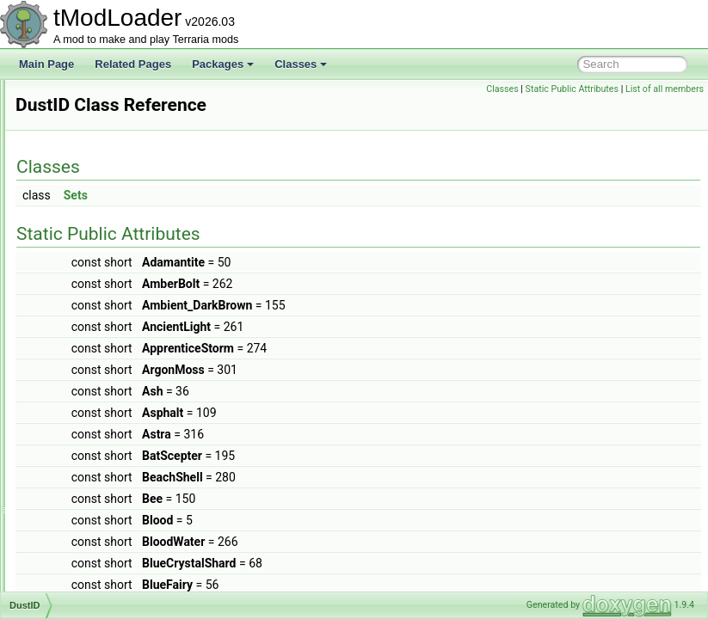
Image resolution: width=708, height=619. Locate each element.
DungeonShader (94, 306)
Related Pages (133, 64)
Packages (223, 64)
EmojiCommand (93, 438)
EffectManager (90, 420)
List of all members (664, 89)
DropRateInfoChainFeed (113, 174)
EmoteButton (86, 495)
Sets (291, 195)
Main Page (46, 64)
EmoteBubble (88, 457)
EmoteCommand (95, 514)
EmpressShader (94, 590)
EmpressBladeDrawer (107, 571)
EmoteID (77, 533)
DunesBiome (86, 268)
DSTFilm (77, 211)
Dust (67, 325)
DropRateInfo (87, 155)
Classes (300, 64)
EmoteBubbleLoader (104, 476)
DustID (73, 344)
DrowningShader (95, 193)
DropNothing (85, 98)
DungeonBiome (92, 287)
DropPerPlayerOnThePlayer (121, 136)
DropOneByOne (93, 117)
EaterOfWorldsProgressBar (119, 401)
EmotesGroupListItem (107, 552)
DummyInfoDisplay (100, 249)
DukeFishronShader (103, 230)
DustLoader (83, 363)
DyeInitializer (86, 382)
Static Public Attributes (572, 89)
